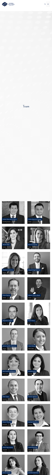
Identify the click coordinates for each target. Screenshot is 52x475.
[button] (45, 4)
